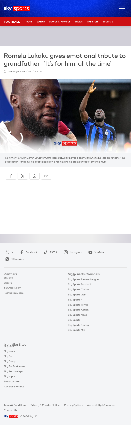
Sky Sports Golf (77, 300)
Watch (41, 21)
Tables (79, 21)
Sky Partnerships (13, 375)
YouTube (95, 252)
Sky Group (10, 365)
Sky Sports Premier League (83, 284)
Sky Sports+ (75, 325)
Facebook (27, 252)
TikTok (49, 252)
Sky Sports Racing (78, 330)
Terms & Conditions (15, 405)
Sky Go (8, 360)
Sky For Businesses (14, 370)
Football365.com (14, 294)
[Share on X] (23, 176)
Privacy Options (73, 405)
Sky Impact (10, 380)
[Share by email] (46, 176)
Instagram (72, 252)
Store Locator (12, 385)
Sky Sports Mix (76, 335)
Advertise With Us (14, 390)
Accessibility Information (101, 405)
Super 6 (8, 284)
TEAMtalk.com (12, 289)
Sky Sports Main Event (80, 279)
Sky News (9, 355)
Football (12, 21)
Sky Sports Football (79, 289)
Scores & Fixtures (60, 21)
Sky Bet (8, 279)
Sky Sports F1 (75, 305)
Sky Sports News (77, 320)
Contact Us (10, 410)
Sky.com (9, 350)
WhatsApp (14, 259)
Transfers (93, 21)
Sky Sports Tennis (78, 310)
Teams (108, 21)
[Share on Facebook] (11, 176)
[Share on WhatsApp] (34, 176)
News (29, 21)
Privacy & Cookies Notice (45, 405)
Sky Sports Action (78, 315)
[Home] (17, 8)
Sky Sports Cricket (78, 294)
